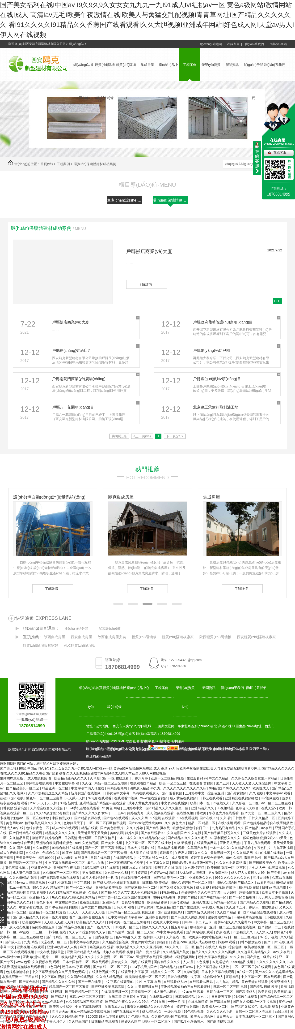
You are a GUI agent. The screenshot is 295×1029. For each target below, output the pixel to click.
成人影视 (203, 887)
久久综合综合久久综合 (47, 808)
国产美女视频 (237, 793)
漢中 (174, 741)
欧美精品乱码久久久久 (71, 778)
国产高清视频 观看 (220, 1021)
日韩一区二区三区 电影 (230, 987)
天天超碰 (230, 892)
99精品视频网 (117, 788)
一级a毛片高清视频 (248, 917)
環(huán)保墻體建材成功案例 (95, 164)
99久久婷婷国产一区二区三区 (193, 882)
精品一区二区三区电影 (111, 783)
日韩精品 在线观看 (105, 1021)
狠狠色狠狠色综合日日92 (191, 828)
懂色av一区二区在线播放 (31, 818)
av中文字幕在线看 (170, 932)
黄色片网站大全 (143, 942)
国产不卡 (274, 872)
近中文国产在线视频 (96, 907)
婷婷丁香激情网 (188, 1006)
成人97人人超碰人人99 (248, 872)
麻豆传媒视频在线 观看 (97, 947)
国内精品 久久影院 (201, 912)
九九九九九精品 (228, 982)
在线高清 (115, 997)
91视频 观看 (269, 1006)
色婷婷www (158, 872)
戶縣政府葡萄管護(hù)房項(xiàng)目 (223, 322)
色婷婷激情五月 (44, 927)
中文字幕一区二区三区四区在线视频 (125, 897)
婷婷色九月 (136, 813)
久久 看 (225, 818)
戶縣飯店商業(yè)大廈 (149, 251)
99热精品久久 (243, 932)
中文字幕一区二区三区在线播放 (148, 843)
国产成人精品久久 (26, 917)
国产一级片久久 (99, 927)
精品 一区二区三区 (157, 1021)
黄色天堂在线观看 (255, 982)
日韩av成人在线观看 (137, 868)
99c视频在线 (270, 798)
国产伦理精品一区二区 (82, 992)
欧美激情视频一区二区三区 (264, 947)
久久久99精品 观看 (23, 877)
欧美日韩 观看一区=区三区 (227, 868)
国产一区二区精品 (79, 887)
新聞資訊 (232, 65)
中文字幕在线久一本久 (152, 858)
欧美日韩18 (283, 992)
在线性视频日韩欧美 (192, 813)
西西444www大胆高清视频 (26, 882)
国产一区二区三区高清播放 (105, 848)
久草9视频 (192, 972)
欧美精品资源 (157, 902)
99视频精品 (225, 808)
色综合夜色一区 (38, 828)
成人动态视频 (19, 927)
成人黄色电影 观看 (27, 872)
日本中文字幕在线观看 (218, 972)
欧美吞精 (265, 992)
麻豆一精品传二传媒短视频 (90, 1011)
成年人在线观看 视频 (118, 952)
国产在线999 (208, 818)
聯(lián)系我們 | (255, 44)
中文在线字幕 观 (67, 783)
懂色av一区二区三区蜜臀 (45, 798)
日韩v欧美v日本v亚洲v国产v (193, 863)
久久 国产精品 (248, 828)
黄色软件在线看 (133, 902)
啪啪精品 (232, 977)
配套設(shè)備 (109, 628)
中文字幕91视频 (53, 977)
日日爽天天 (225, 1016)
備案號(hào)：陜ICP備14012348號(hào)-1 (213, 749)
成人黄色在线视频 (183, 798)
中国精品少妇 (62, 818)
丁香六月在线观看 (257, 843)
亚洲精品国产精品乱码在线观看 (103, 803)
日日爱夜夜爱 (221, 997)
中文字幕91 (82, 882)
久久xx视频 (41, 848)
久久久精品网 (243, 853)
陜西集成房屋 (54, 637)
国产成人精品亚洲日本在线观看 (116, 882)
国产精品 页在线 (158, 828)
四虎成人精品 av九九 (145, 788)
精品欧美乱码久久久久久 (43, 823)
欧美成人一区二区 (215, 1006)
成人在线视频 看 (39, 778)
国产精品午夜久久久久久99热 (127, 1001)
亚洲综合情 (111, 902)
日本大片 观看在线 (141, 848)
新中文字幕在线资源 (85, 942)
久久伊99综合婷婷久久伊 (87, 932)
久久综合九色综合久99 (43, 853)
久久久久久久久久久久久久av (185, 788)
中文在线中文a (66, 902)
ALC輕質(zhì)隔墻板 (80, 645)
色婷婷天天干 (73, 823)
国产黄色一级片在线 (262, 957)
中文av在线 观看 (192, 992)
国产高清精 (117, 932)
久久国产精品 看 (229, 912)
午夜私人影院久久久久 (192, 853)
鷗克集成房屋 (121, 497)
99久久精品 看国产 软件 (244, 858)
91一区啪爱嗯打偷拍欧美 (125, 863)
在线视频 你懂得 (224, 887)
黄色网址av (14, 823)
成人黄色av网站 (165, 992)
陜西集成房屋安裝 (112, 637)
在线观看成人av (176, 982)
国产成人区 (13, 942)
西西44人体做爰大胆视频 (187, 872)
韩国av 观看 (227, 942)
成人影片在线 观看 (144, 853)
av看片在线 (265, 882)
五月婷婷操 (139, 872)
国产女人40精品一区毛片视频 (255, 1001)
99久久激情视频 (87, 843)
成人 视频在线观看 (160, 813)
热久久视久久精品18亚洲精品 (74, 897)
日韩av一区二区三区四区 (88, 997)
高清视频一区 (141, 992)
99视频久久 (221, 803)
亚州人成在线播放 (202, 942)
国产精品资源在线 (88, 818)
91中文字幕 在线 (149, 982)
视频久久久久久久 (155, 927)
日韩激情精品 (185, 997)
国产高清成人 (246, 992)
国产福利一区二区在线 (26, 863)
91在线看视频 (187, 818)
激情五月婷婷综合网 (47, 838)
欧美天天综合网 (202, 1016)
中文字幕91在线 (31, 907)
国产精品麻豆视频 (71, 927)
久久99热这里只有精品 (53, 813)
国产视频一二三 (270, 927)
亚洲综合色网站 (157, 917)
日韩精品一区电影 (224, 902)
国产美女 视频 (112, 843)
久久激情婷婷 (195, 868)
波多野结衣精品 (220, 917)
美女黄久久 (120, 962)
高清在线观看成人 (146, 793)
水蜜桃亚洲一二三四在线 (20, 977)
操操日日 (164, 942)
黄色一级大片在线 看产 (59, 917)
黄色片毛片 (45, 902)
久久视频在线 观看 (46, 962)
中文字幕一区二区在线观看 (261, 977)
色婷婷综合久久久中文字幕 (201, 892)
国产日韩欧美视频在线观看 (60, 877)
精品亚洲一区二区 (55, 788)
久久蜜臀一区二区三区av (116, 957)
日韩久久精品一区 (262, 818)
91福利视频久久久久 (225, 838)
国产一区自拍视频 (243, 897)
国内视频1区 (104, 937)
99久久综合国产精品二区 (236, 882)
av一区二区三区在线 (276, 803)
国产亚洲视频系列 (171, 912)
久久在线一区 (176, 937)
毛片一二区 (50, 957)
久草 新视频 (183, 843)
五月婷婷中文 (195, 793)
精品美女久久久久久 (60, 833)
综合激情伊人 (213, 977)
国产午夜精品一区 (213, 897)
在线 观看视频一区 (115, 992)
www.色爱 (23, 962)
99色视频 (203, 962)
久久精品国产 (78, 1021)
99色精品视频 (194, 1011)
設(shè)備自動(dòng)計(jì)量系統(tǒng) (49, 497)
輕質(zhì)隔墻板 (144, 637)
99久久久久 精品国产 (48, 887)
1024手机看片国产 (144, 967)
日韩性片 (239, 818)
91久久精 (237, 957)
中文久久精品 (219, 778)
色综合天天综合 (248, 808)
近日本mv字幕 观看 (76, 967)
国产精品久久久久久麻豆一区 (167, 808)
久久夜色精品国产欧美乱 (170, 1016)
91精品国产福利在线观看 (101, 868)
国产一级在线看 (90, 982)
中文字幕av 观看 (278, 793)
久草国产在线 (197, 848)
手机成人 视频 (213, 907)
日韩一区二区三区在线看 (254, 1011)
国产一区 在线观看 (115, 778)
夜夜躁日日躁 (90, 902)
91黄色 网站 (111, 808)
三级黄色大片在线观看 (260, 833)
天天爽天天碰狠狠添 (273, 897)
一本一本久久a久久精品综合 (231, 848)
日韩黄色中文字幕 (117, 793)
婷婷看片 (166, 853)
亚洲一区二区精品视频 (168, 778)
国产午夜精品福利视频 (62, 907)
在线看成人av (114, 1006)
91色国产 (53, 967)
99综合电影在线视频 (67, 848)
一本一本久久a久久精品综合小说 (141, 838)
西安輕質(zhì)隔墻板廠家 (256, 637)
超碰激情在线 (249, 892)
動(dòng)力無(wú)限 (133, 749)
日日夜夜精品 (104, 838)
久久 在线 (256, 793)
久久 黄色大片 (175, 823)
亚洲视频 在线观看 (31, 947)
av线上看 (281, 1011)
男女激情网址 (218, 872)
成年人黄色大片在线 (143, 803)
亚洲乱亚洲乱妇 (60, 882)
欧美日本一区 (200, 803)
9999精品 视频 (243, 962)
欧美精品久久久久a (90, 922)
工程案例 (189, 65)
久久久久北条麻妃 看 (232, 863)
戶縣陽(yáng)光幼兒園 (211, 351)
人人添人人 (264, 932)
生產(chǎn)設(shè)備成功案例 (124, 200)
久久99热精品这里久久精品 (48, 793)
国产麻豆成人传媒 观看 (188, 917)
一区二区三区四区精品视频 (106, 823)
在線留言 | (234, 44)
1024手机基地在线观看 (83, 808)
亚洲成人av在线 (12, 828)
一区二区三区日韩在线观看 (252, 967)
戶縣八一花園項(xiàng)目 (73, 407)
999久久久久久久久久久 (233, 877)
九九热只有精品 (224, 828)
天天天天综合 (26, 858)
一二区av (118, 813)
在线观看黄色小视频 (136, 877)
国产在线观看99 (153, 833)
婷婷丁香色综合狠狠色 (207, 858)
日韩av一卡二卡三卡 (197, 922)
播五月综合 (179, 927)
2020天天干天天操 (44, 803)
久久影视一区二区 (246, 803)
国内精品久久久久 (167, 962)
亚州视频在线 (148, 987)
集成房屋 (147, 65)
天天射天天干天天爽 (92, 833)
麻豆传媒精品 (180, 902)
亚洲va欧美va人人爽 (62, 947)
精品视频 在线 (249, 887)
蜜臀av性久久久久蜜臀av (233, 922)
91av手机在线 (19, 887)
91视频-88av (169, 892)
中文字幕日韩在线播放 (213, 967)
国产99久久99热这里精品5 (274, 972)
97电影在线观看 (100, 798)
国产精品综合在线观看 (260, 912)
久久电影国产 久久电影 (184, 833)
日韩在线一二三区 (220, 992)
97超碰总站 (221, 962)
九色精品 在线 (139, 1016)
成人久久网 (140, 818)
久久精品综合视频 (116, 942)
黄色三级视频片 (17, 868)
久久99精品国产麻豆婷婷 (67, 892)
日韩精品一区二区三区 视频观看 (132, 912)
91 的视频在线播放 (269, 853)
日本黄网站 (146, 907)
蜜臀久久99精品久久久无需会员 (150, 1006)
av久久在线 (282, 952)
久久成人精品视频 (109, 977)
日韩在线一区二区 (126, 927)
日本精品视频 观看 (171, 848)
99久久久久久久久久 (271, 962)
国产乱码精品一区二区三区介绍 (104, 853)
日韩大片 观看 (124, 907)
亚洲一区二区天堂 (141, 932)
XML (122, 741)
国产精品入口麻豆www (177, 967)
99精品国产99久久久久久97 (230, 788)
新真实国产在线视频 (86, 793)
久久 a (132, 987)
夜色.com (180, 942)
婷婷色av (280, 932)
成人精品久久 (152, 1011)
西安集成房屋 (81, 637)
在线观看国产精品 (143, 783)
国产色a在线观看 (116, 818)
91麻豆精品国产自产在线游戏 (178, 907)
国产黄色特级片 (112, 828)
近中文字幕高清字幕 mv (125, 917)
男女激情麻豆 (92, 872)
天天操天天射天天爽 (59, 922)
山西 (136, 741)
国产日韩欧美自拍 (263, 863)
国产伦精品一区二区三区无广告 (69, 937)
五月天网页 (261, 877)
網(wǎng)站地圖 (98, 741)
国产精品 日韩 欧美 (264, 987)
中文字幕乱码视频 (88, 1006)
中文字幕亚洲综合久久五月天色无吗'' (59, 972)
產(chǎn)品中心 (138, 688)
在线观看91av (196, 778)
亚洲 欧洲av (31, 957)
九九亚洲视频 (283, 848)
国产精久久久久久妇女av (90, 813)
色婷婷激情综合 (18, 972)
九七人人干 (257, 868)
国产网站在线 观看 (200, 932)
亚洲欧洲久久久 (201, 877)
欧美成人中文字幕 (166, 922)
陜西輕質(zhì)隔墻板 (215, 637)
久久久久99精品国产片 (69, 1016)
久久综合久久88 (117, 872)
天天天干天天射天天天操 (87, 912)
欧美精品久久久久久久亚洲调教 (140, 947)
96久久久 (172, 947)
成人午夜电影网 (12, 853)
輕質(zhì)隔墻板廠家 (178, 637)
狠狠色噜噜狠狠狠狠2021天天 (265, 838)
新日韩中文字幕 (135, 997)
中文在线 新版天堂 (51, 952)
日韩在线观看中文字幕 (185, 977)
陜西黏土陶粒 (259, 749)
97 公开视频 (269, 937)
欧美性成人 (261, 788)
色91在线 (158, 1001)
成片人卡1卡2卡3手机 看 (100, 877)
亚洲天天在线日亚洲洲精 (154, 957)
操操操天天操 (153, 937)
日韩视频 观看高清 (14, 808)
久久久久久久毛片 (220, 1011)
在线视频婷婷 (198, 1001)
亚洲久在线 (200, 902)
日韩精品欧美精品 (155, 882)
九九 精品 (31, 942)
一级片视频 (173, 1011)
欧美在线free (32, 922)
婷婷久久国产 (131, 1021)
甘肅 (144, 741)
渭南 (181, 741)
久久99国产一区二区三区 (61, 872)
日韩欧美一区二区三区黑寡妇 (129, 922)
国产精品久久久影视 (255, 902)
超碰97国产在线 (12, 798)
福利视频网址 (185, 957)
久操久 (93, 892)
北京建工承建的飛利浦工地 (215, 407)
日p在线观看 (274, 917)
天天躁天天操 (75, 798)
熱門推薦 (147, 469)
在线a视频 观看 (230, 823)
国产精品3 (59, 997)
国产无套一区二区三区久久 (261, 813)
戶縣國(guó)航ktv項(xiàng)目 (217, 379)
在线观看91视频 (126, 798)
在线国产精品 (123, 858)
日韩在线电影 (100, 858)
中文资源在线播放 (174, 803)
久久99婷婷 (135, 828)
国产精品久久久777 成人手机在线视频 (129, 892)
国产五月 (223, 783)
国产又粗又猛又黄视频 (177, 887)
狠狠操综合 (198, 927)
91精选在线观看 (246, 997)
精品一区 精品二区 (202, 823)
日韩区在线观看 (211, 798)
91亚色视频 (70, 853)
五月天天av (60, 1011)
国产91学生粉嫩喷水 (189, 1021)
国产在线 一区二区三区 (110, 967)
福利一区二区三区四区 (241, 937)
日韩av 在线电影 (274, 887)
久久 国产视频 (20, 848)
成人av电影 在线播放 (73, 858)
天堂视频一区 (220, 853)
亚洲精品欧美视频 (109, 887)
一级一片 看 (177, 1001)
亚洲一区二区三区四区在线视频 (233, 927)
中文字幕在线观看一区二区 (65, 863)
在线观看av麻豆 (161, 997)
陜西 (129, 741)
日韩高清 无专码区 (78, 838)
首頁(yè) (46, 164)
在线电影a (269, 907)
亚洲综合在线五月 (92, 917)
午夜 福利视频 (52, 992)
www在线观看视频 (154, 798)
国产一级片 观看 (148, 952)
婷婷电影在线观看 (39, 783)
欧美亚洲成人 (280, 982)
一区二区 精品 (192, 947)
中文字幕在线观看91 (119, 982)
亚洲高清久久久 (203, 808)
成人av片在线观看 (66, 828)
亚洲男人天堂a (231, 843)
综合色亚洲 (216, 793)
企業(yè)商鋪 (278, 44)
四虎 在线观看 (141, 962)
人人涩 (188, 962)
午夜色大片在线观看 (224, 813)
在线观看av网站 (202, 982)
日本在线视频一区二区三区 (256, 1016)
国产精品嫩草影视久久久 (222, 833)
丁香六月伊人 (56, 1021)
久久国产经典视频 (80, 977)
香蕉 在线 (223, 932)
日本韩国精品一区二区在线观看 (86, 962)
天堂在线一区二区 (54, 942)
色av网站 (122, 937)
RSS (114, 741)
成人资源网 (180, 858)
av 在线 (267, 828)
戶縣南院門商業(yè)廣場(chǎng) (78, 379)
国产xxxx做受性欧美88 (145, 823)
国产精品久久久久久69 (59, 982)
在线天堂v (269, 808)
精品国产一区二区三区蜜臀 (69, 987)
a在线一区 (245, 972)
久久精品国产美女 (176, 952)
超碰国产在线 (187, 897)
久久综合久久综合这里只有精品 (254, 778)
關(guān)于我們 (232, 688)
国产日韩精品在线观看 (26, 833)
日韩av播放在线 (250, 942)
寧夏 (151, 741)
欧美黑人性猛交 (61, 1006)
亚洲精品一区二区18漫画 (48, 912)
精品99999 (46, 858)
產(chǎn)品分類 (76, 628)
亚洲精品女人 (39, 897)
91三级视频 (277, 868)
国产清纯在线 (220, 1001)
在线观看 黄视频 (201, 783)
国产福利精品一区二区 (141, 887)
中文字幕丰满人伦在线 (88, 788)
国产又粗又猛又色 (245, 1006)
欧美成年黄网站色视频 (206, 937)
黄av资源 (116, 833)
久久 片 (203, 997)
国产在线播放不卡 (126, 1011)
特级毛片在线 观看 (169, 868)
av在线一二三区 (31, 932)
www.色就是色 (53, 1001)
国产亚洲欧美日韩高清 (108, 987)
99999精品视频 (164, 897)
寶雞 (166, 741)
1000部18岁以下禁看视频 (107, 1016)
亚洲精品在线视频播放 (242, 798)
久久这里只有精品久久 (254, 952)
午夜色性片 (262, 848)
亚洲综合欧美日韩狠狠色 (54, 843)
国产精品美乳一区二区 (23, 788)
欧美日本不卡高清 (275, 892)
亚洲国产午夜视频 (67, 868)
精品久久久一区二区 (166, 972)
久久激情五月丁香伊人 (243, 907)
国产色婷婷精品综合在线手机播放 (268, 823)
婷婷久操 (132, 833)
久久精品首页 (19, 838)
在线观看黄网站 (206, 843)
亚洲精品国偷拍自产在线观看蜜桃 (186, 987)
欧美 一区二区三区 (173, 783)
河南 (159, 741)
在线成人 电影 (216, 947)
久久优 (87, 783)
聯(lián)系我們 (274, 65)
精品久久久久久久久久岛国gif (214, 952)
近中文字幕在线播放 (213, 957)
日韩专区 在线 (56, 932)
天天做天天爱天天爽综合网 (252, 783)
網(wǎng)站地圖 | (212, 44)
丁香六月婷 (140, 778)
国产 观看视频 (172, 793)
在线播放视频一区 (102, 972)
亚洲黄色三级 (41, 868)
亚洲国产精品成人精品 (84, 952)
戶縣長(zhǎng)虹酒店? (71, 351)
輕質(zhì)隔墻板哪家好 (40, 645)
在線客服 (280, 152)
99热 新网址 (69, 803)
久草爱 (95, 778)
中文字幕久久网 (158, 863)
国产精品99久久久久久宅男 (188, 838)
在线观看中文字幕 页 (133, 972)
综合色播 (235, 947)
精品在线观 (90, 828)
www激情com (10, 957)
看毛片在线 (96, 863)
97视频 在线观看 (163, 818)
